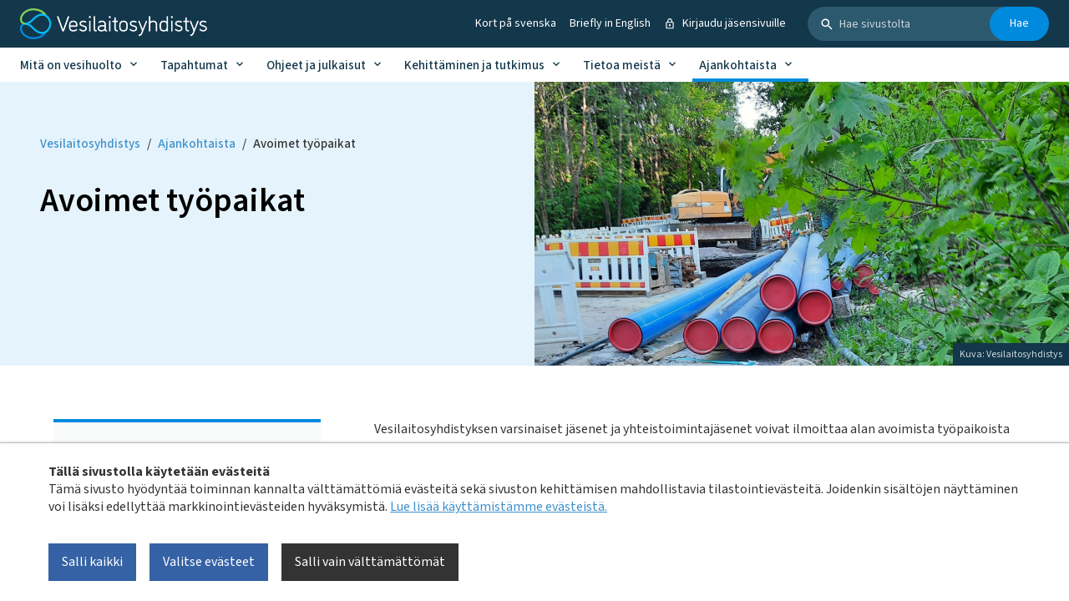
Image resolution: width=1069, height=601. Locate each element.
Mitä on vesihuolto (71, 65)
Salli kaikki (92, 562)
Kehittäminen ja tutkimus (474, 65)
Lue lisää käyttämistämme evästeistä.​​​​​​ (498, 506)
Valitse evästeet (209, 562)
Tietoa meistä (622, 65)
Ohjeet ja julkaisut (316, 65)
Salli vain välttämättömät (370, 562)
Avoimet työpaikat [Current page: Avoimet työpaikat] (304, 144)
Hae (1019, 23)
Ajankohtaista (738, 65)
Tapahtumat (194, 65)
